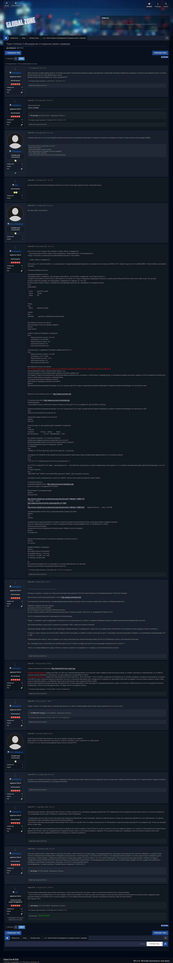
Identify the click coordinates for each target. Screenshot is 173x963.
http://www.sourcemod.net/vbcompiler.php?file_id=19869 (47, 502)
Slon (16, 184)
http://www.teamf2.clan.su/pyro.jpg (63, 668)
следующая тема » (160, 52)
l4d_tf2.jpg (32, 870)
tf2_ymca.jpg (33, 115)
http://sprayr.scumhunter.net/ (71, 596)
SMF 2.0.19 (136, 960)
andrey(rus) (12, 47)
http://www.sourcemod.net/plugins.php (60, 483)
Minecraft (129, 23)
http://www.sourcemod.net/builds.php (57, 399)
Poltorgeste (16, 150)
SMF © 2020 (144, 960)
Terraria (138, 23)
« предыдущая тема (13, 52)
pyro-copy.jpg (33, 905)
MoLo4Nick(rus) (16, 223)
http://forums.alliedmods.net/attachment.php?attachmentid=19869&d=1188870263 (56, 506)
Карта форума (165, 960)
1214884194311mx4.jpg (36, 712)
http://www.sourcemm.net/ (62, 393)
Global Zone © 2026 (11, 959)
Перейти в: (143, 943)
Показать (36, 107)
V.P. (16, 891)
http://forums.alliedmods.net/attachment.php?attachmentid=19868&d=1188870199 (56, 498)
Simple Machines (154, 960)
